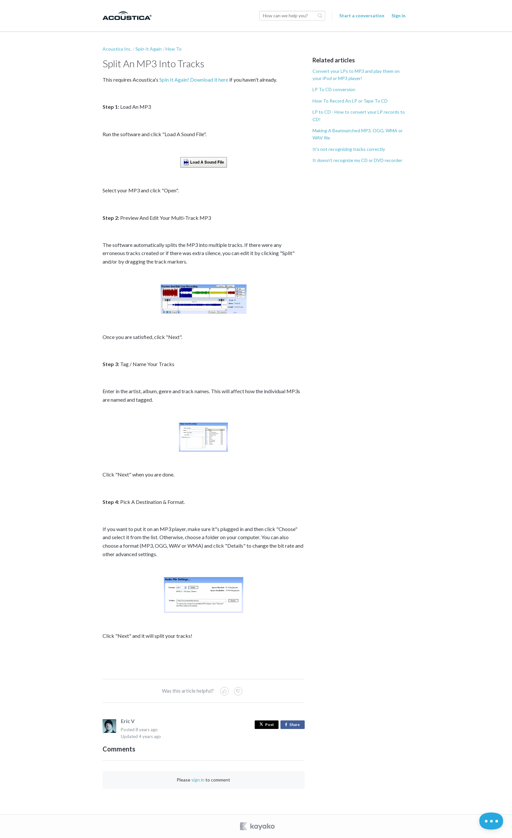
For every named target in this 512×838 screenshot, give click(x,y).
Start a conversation (361, 15)
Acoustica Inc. (117, 49)
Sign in (399, 15)
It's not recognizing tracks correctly (348, 149)
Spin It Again (149, 49)
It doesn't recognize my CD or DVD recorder (357, 160)
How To (174, 49)
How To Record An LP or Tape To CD (350, 101)
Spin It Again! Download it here (193, 79)
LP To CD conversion (333, 89)
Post (266, 724)
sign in (197, 779)
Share (293, 725)
